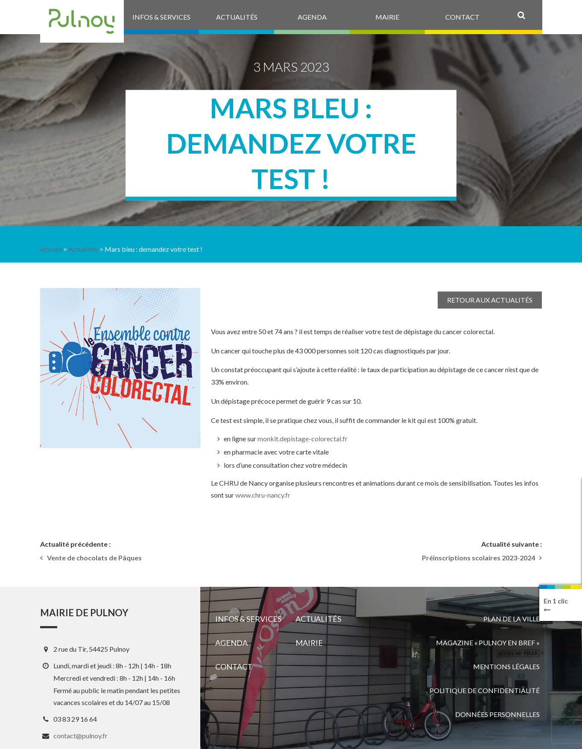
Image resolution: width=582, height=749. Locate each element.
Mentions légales (506, 666)
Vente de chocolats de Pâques (94, 557)
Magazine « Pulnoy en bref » (488, 642)
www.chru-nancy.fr (262, 495)
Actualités (83, 249)
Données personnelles (497, 714)
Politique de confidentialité (485, 690)
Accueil (51, 249)
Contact (233, 666)
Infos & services (248, 619)
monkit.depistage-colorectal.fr (302, 438)
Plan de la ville (511, 619)
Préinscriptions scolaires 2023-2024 (478, 557)
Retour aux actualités (489, 300)
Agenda (231, 642)
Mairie (309, 642)
